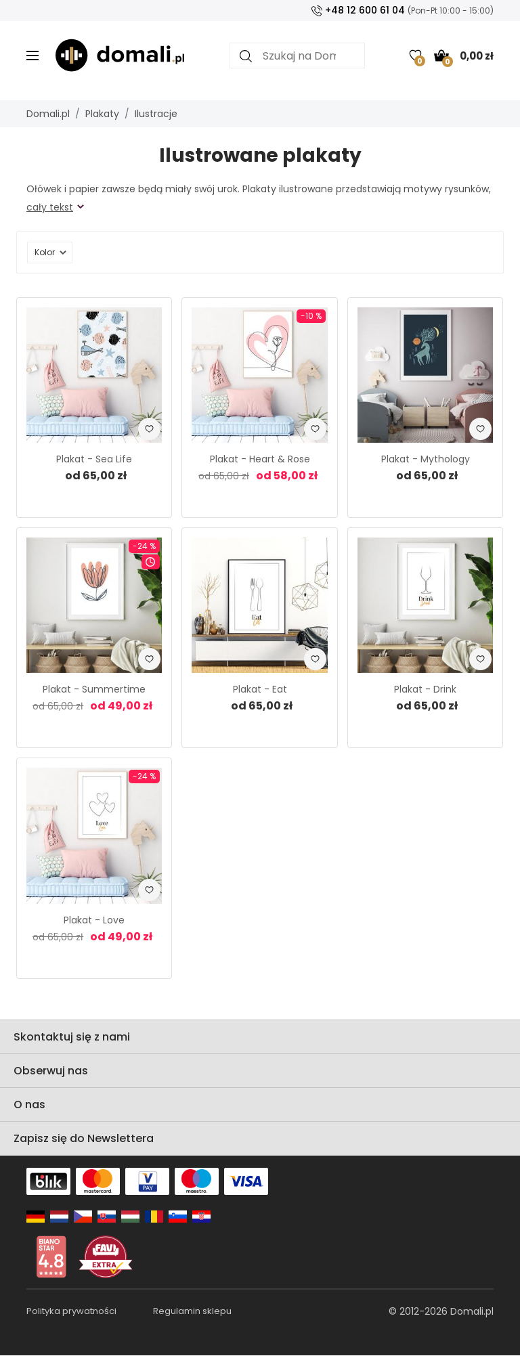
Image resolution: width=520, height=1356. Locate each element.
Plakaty (102, 114)
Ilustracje (156, 114)
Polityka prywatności (71, 1311)
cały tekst (49, 207)
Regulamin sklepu (192, 1311)
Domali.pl (48, 114)
